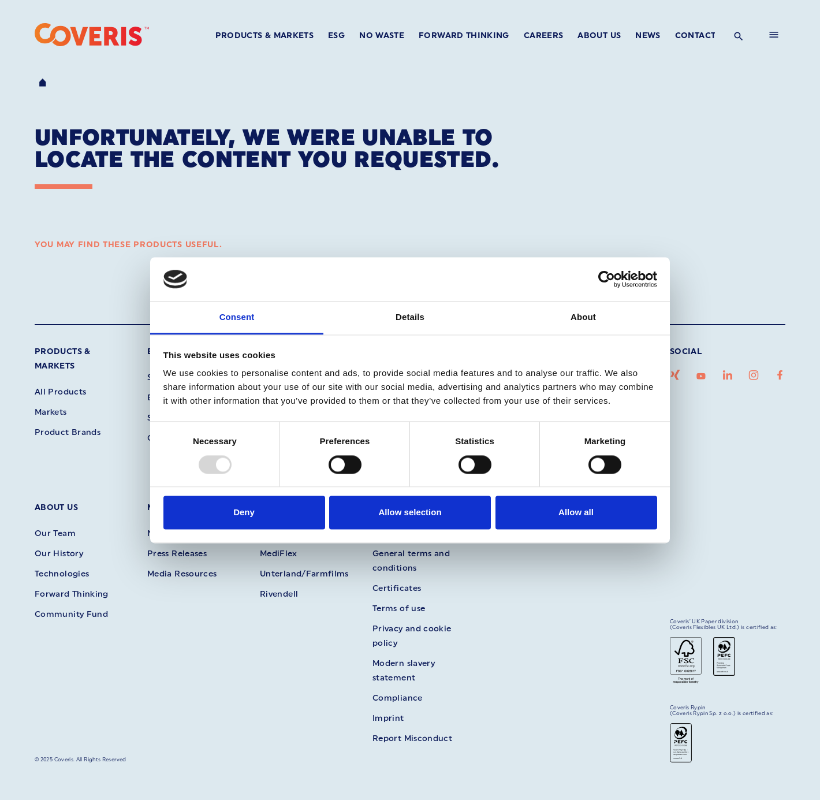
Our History (59, 554)
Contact (695, 35)
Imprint (388, 718)
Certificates (396, 588)
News (647, 35)
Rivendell (279, 594)
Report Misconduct (412, 738)
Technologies (62, 574)
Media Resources (182, 574)
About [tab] (583, 317)
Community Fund (71, 614)
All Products (60, 392)
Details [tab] (410, 317)
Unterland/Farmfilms (304, 574)
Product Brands (67, 432)
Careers (544, 35)
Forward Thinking (464, 35)
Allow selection (409, 513)
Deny (244, 513)
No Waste (381, 35)
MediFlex (278, 554)
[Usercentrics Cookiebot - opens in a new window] (606, 279)
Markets (51, 412)
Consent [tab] (237, 317)
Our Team (55, 533)
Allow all (576, 513)
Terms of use (398, 608)
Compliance (397, 698)
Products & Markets (264, 35)
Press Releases (177, 554)
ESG (336, 35)
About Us (599, 35)
